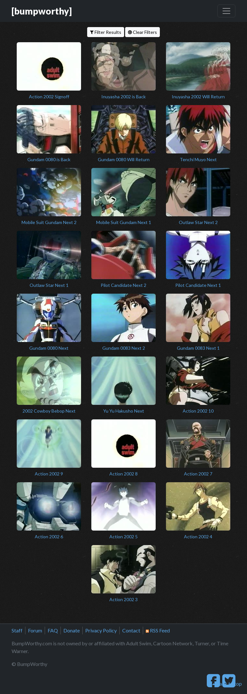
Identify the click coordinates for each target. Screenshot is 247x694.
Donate (71, 630)
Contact (131, 630)
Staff (17, 630)
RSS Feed (158, 630)
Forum (35, 630)
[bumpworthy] (42, 10)
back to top (227, 683)
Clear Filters (142, 32)
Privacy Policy (101, 630)
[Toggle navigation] (226, 11)
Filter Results (105, 32)
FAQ (53, 630)
